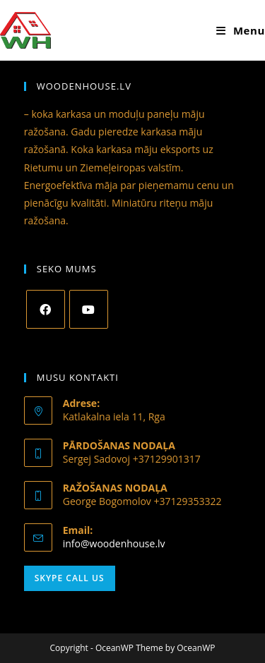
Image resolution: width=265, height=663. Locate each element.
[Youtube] (88, 309)
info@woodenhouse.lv (114, 543)
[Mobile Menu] (240, 30)
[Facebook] (45, 309)
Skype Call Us (70, 578)
